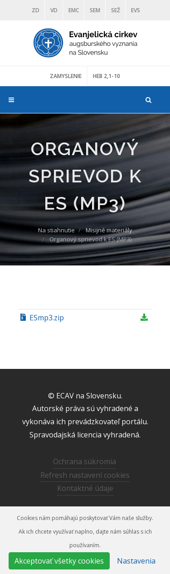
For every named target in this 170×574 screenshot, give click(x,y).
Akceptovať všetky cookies (59, 561)
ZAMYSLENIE (66, 76)
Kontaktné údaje (85, 488)
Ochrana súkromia (84, 461)
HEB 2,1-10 (106, 76)
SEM (95, 10)
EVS (135, 10)
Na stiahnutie (56, 230)
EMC (73, 10)
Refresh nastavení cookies (85, 475)
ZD (35, 10)
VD (54, 10)
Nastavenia (136, 561)
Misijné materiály (109, 230)
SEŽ (115, 10)
